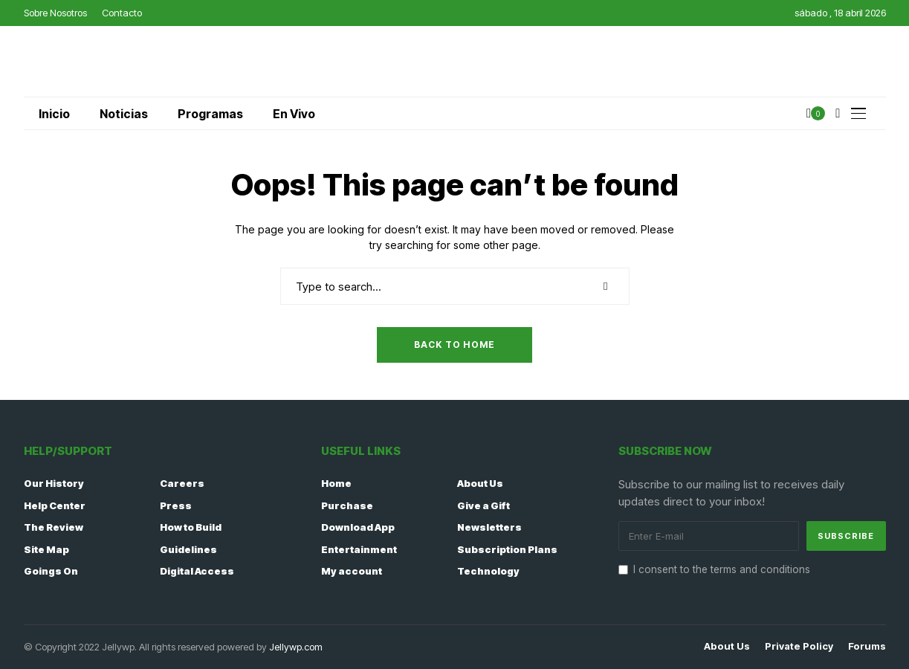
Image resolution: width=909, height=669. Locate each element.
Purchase (347, 505)
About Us (480, 483)
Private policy (799, 646)
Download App (358, 527)
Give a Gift (483, 505)
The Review (53, 527)
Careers (182, 483)
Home (336, 483)
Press (176, 505)
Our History (54, 483)
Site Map (46, 549)
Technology (488, 571)
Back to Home (454, 344)
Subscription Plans (507, 549)
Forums (867, 646)
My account (351, 571)
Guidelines (188, 549)
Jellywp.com (296, 647)
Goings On (51, 571)
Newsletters (489, 527)
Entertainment (359, 549)
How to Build (190, 527)
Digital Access (197, 571)
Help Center (54, 505)
